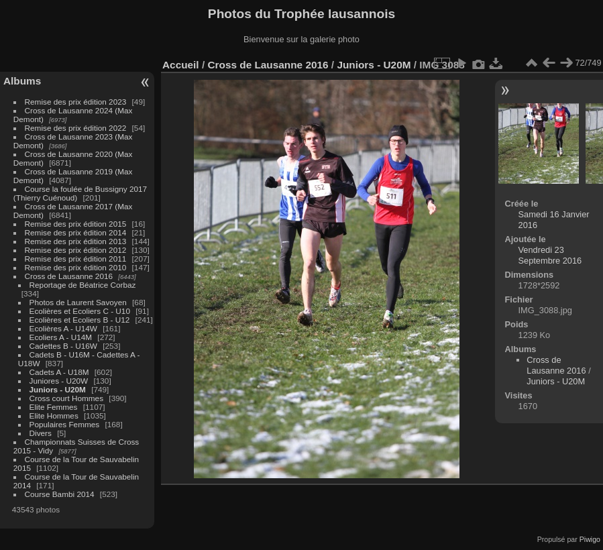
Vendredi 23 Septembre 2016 (550, 255)
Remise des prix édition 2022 (76, 127)
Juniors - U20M (58, 389)
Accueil (180, 64)
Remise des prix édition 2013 (76, 241)
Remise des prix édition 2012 (76, 249)
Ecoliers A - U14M (61, 337)
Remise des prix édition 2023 (76, 101)
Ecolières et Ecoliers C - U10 (80, 311)
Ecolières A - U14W (63, 328)
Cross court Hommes (67, 398)
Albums (22, 81)
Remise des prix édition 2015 (76, 223)
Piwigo (590, 539)
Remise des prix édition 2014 (76, 232)
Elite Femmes (54, 406)
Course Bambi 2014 (60, 494)
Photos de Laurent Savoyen (78, 302)
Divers (41, 433)
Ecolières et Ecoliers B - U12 (80, 319)
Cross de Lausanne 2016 (69, 276)
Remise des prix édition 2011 (76, 258)
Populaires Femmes (65, 424)
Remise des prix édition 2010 (76, 267)
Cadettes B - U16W (63, 345)
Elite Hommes (54, 415)
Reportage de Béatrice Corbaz (83, 284)
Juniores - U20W (59, 380)
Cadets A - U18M (59, 372)
